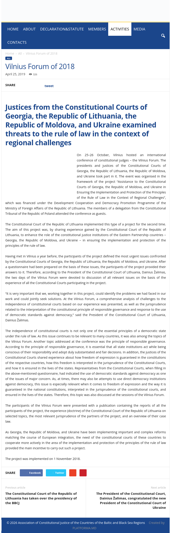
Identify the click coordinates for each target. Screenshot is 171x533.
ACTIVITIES (119, 29)
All (20, 53)
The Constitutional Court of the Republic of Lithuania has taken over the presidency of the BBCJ (41, 498)
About (29, 29)
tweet (49, 86)
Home (13, 29)
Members (97, 29)
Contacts (16, 42)
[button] (163, 36)
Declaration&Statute (62, 29)
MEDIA (139, 29)
